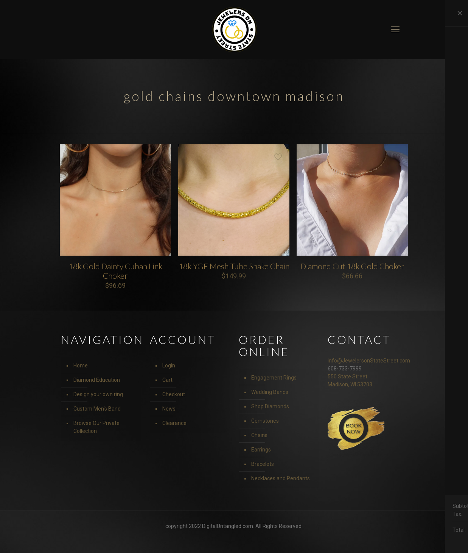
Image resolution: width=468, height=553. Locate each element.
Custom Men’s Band (97, 409)
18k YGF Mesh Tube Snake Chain (234, 266)
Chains (259, 435)
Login (168, 365)
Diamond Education (96, 380)
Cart (167, 380)
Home (80, 365)
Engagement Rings (274, 378)
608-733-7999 (345, 369)
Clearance (174, 423)
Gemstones (265, 421)
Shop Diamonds (270, 406)
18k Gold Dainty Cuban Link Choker (115, 270)
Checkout (173, 394)
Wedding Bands (269, 392)
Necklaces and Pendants (280, 478)
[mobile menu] (395, 29)
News (169, 409)
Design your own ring (98, 394)
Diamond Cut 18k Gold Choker (352, 266)
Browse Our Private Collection (96, 427)
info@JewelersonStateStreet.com (369, 361)
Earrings (261, 450)
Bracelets (262, 464)
